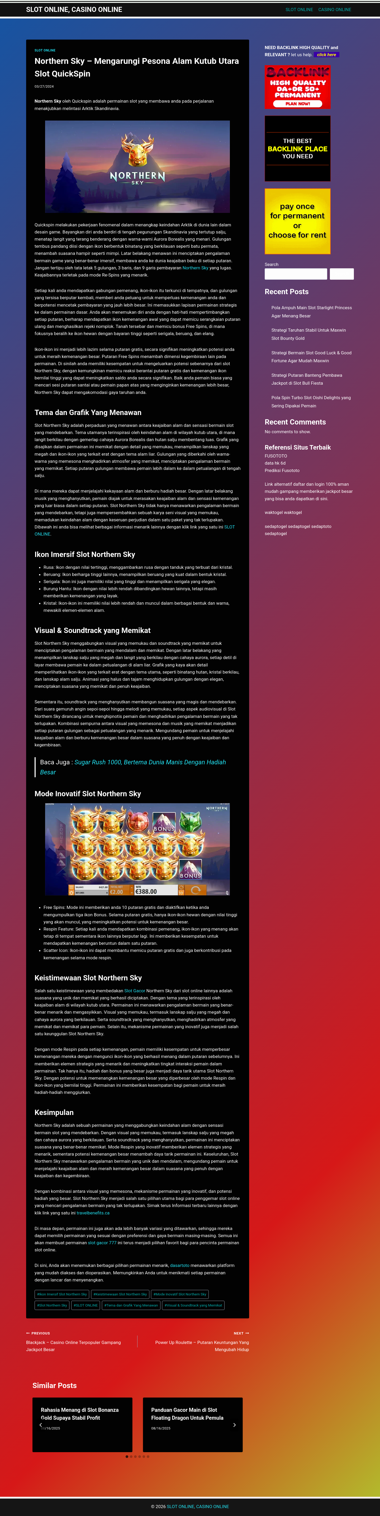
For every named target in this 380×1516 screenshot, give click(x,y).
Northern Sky (195, 267)
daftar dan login (309, 484)
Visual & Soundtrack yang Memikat (193, 1305)
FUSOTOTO (276, 456)
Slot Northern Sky (52, 1305)
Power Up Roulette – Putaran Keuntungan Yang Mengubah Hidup (195, 1340)
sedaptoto (321, 526)
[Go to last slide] (41, 1425)
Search (271, 264)
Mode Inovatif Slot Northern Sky (180, 1294)
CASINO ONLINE (335, 9)
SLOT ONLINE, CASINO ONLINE (198, 1506)
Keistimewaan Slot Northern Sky (120, 1294)
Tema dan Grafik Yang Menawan (131, 1305)
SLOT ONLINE (299, 9)
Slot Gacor (134, 990)
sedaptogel (276, 526)
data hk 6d (275, 463)
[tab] (127, 1456)
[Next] (234, 1425)
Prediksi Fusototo (282, 470)
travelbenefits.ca (93, 1212)
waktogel (274, 512)
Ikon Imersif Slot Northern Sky (62, 1294)
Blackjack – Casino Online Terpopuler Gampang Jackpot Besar (79, 1340)
